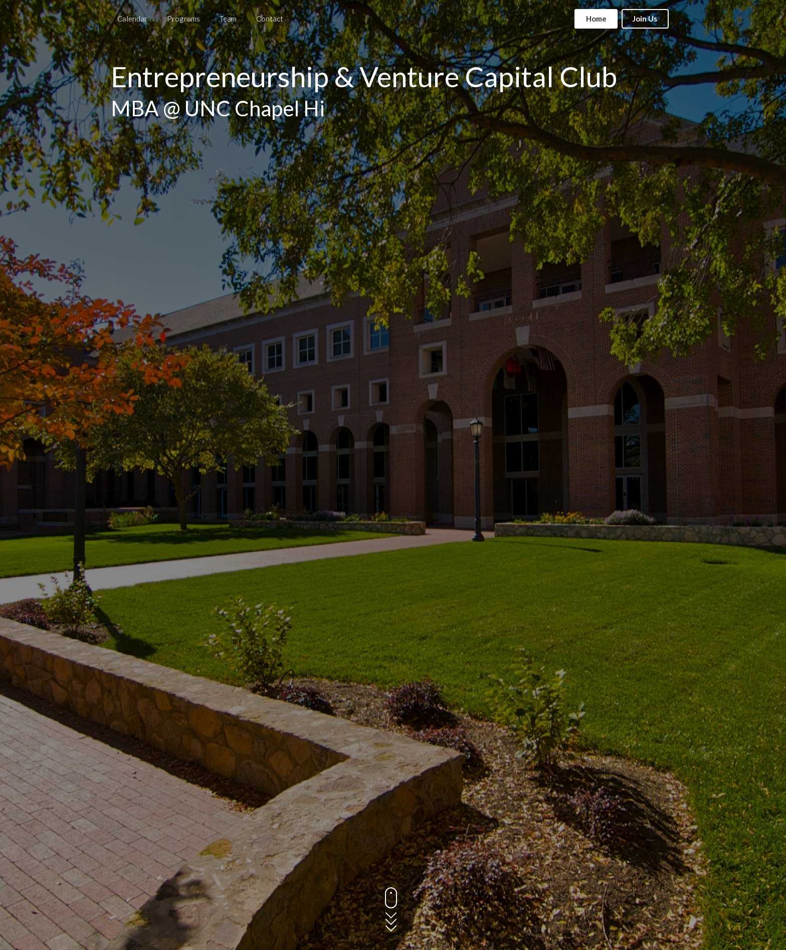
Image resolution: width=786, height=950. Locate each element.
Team (228, 18)
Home (596, 18)
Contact (269, 18)
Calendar (132, 18)
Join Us (645, 18)
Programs (183, 18)
